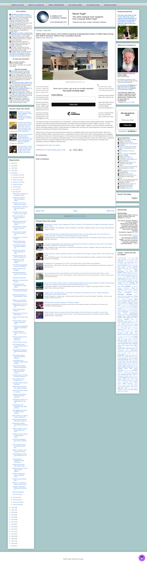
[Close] (98, 84)
